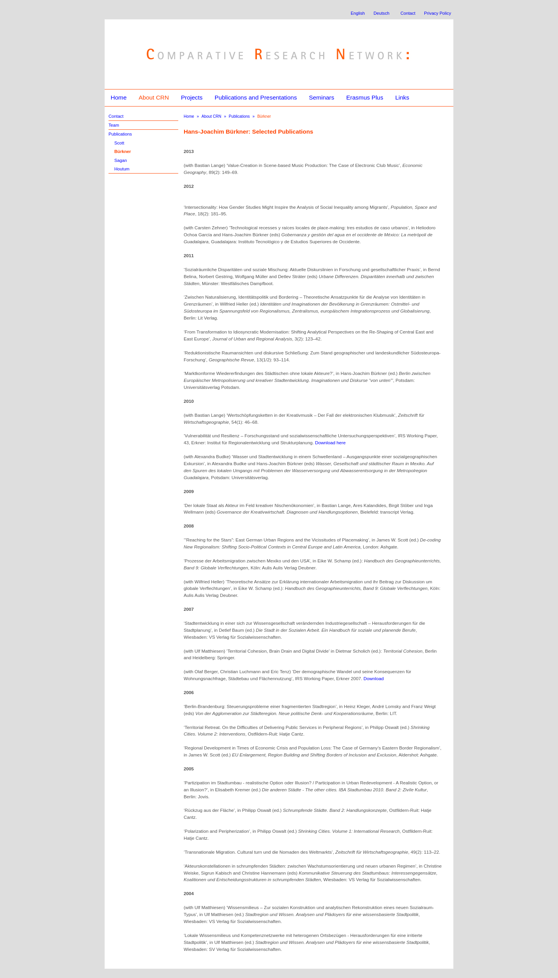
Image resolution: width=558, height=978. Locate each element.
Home (118, 97)
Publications (120, 134)
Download (373, 678)
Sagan (120, 160)
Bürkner (122, 151)
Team (113, 125)
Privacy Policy (437, 13)
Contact (407, 13)
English (358, 13)
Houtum (121, 169)
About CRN (154, 97)
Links (402, 97)
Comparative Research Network (223, 38)
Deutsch (381, 13)
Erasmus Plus (364, 97)
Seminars (321, 97)
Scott (119, 143)
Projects (192, 97)
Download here (330, 442)
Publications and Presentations (256, 97)
